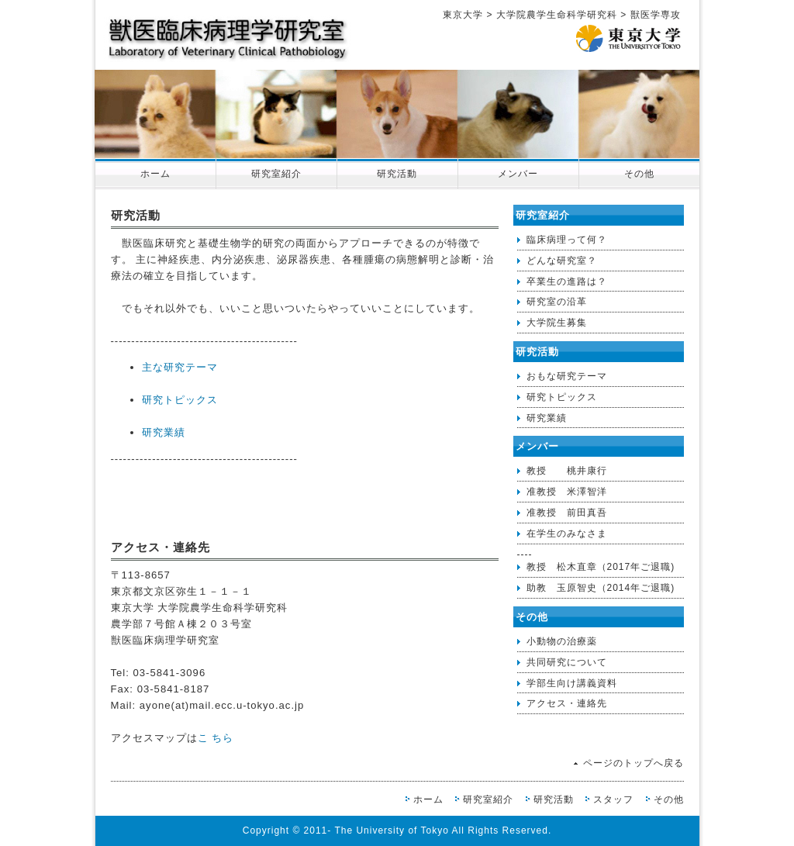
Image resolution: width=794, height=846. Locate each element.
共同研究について (566, 662)
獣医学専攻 (655, 14)
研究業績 (163, 432)
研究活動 (397, 173)
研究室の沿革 (556, 301)
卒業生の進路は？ (566, 281)
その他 (639, 173)
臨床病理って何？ (566, 239)
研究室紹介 (276, 173)
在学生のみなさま (566, 533)
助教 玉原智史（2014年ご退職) (600, 587)
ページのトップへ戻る (633, 763)
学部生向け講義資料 (571, 683)
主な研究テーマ (180, 367)
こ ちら (216, 738)
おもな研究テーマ (566, 376)
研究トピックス (180, 400)
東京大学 (463, 14)
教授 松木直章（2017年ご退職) (600, 566)
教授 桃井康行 (566, 470)
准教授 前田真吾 (566, 512)
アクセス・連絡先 (566, 703)
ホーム (155, 173)
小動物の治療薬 (561, 641)
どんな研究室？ (561, 260)
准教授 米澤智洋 (566, 491)
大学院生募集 (556, 322)
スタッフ (613, 799)
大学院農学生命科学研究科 (556, 14)
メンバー (518, 173)
